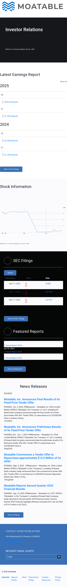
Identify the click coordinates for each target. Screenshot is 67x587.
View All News (14, 515)
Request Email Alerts (20, 551)
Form (29, 278)
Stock (24, 577)
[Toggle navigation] (5, 14)
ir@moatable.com (14, 539)
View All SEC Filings (16, 318)
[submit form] (59, 557)
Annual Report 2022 (14, 358)
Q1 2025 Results (11, 116)
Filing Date (10, 278)
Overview (5, 577)
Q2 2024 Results (11, 141)
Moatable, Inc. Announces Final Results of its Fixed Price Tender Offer (32, 401)
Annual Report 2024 (14, 345)
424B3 (48, 284)
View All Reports (15, 369)
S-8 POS (48, 292)
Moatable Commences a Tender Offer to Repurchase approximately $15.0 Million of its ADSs (32, 458)
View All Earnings (11, 169)
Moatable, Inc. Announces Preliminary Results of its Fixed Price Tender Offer (32, 428)
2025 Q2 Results (11, 102)
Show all (63, 81)
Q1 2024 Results (11, 155)
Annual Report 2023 (14, 352)
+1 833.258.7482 (13, 543)
